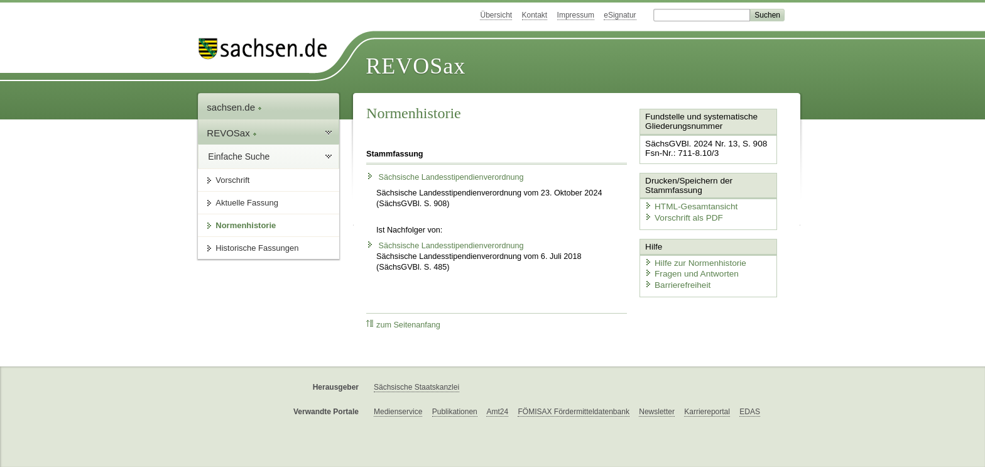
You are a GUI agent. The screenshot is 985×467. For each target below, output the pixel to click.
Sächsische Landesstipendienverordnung (444, 177)
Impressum (575, 15)
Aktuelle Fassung (246, 202)
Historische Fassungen (256, 248)
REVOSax (415, 66)
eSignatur (620, 15)
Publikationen (454, 411)
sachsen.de (234, 107)
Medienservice (398, 411)
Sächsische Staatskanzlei (416, 387)
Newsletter (657, 411)
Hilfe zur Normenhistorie (692, 259)
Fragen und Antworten (688, 270)
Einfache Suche (238, 156)
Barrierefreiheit (675, 281)
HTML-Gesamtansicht (688, 204)
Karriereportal (707, 411)
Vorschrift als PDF (681, 216)
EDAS (749, 411)
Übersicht (496, 15)
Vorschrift (232, 180)
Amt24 (497, 411)
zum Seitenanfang (403, 324)
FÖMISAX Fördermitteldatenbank (573, 411)
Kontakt (535, 15)
